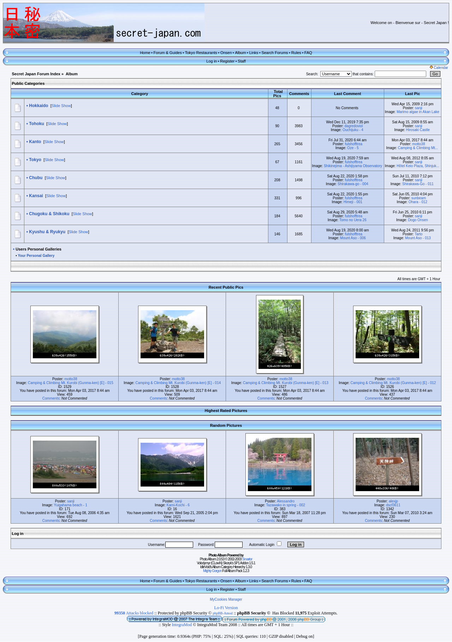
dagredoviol (354, 126)
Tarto (418, 234)
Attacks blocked (133, 613)
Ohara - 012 (418, 202)
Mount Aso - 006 (353, 238)
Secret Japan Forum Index (36, 74)
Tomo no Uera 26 (353, 220)
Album (240, 53)
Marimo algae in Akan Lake (418, 112)
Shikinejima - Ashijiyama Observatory (353, 166)
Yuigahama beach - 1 (71, 505)
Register (227, 61)
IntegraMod (182, 624)
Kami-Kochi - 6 (178, 505)
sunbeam (418, 198)
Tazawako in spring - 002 (285, 505)
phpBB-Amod (223, 613)
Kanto (35, 141)
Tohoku (36, 123)
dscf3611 (393, 505)
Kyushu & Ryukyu (47, 231)
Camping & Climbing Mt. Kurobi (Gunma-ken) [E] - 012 (393, 383)
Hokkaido (38, 105)
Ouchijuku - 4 (353, 130)
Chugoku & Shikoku (49, 213)
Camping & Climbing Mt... (418, 148)
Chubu (35, 177)
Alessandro (286, 501)
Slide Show (61, 106)
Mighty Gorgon (212, 571)
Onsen (226, 53)
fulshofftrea (353, 144)
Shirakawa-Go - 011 (418, 184)
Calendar (439, 68)
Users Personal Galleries (38, 249)
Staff (241, 61)
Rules (296, 53)
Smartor (247, 559)
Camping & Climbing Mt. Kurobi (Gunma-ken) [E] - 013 (285, 383)
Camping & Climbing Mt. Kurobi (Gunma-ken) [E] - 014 (178, 383)
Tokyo (35, 159)
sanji (418, 108)
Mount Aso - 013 (418, 238)
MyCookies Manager (226, 599)
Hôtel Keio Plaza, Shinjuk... (418, 166)
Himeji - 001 (353, 202)
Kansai (36, 195)
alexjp (393, 501)
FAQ (308, 53)
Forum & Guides (168, 53)
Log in (211, 61)
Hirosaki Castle (418, 130)
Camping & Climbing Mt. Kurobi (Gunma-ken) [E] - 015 (70, 383)
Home (145, 53)
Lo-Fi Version (226, 607)
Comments (50, 398)
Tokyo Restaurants (201, 53)
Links (253, 53)
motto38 (418, 144)
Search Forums (274, 53)
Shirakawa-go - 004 (353, 184)
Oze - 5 (353, 148)
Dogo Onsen (418, 220)
